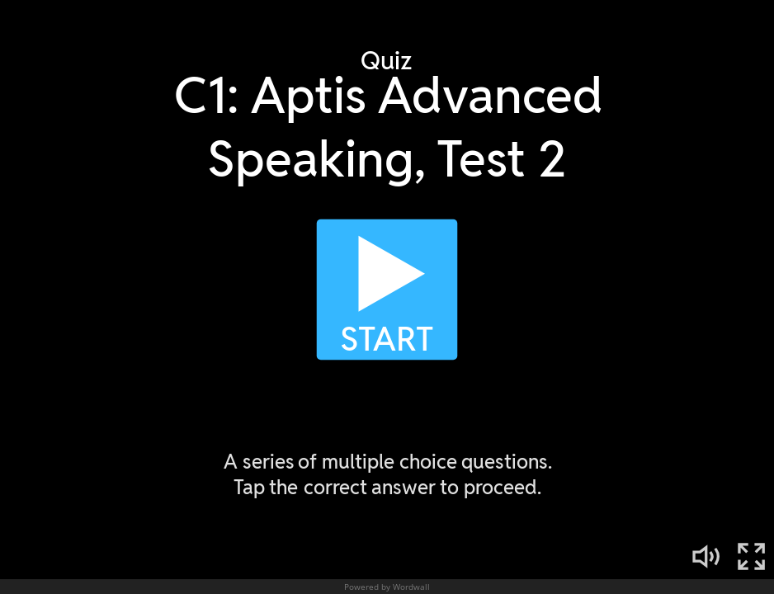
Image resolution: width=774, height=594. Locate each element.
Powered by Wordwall (387, 586)
